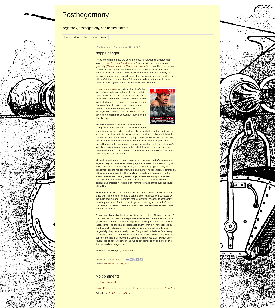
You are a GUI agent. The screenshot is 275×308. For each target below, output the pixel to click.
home (67, 37)
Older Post (170, 288)
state (126, 263)
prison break (127, 250)
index (103, 37)
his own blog (138, 111)
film (105, 263)
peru (121, 263)
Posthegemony (85, 15)
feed (86, 37)
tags (95, 37)
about (76, 37)
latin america (113, 263)
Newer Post (102, 288)
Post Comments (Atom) (119, 293)
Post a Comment (108, 282)
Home (136, 288)
